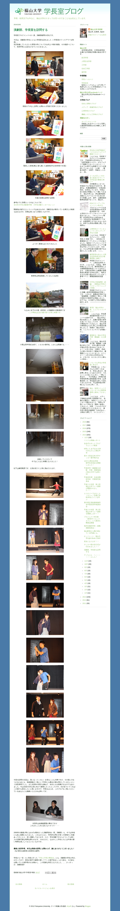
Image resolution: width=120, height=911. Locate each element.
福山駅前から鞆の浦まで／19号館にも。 (92, 532)
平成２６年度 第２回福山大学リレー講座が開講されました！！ (92, 487)
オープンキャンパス (88, 122)
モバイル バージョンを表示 (45, 888)
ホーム (44, 884)
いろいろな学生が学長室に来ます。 (98, 364)
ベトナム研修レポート (92, 440)
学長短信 (84, 83)
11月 (86, 561)
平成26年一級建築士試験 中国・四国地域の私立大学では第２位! (92, 471)
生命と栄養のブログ (88, 104)
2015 (84, 431)
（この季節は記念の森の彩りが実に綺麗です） (45, 312)
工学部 (84, 65)
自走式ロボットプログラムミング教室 (92, 444)
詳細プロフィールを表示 (97, 35)
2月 (85, 590)
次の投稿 (18, 884)
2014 (84, 435)
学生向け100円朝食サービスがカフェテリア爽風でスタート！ (98, 152)
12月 (86, 437)
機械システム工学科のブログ (91, 114)
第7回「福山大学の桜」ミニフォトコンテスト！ (98, 309)
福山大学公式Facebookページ (91, 92)
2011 (84, 603)
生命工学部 (86, 68)
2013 (84, 597)
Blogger (87, 906)
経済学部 (85, 58)
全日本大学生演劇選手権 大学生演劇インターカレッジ (34, 205)
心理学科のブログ (87, 111)
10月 (86, 564)
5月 (85, 580)
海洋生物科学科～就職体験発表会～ (92, 527)
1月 (85, 593)
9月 (85, 567)
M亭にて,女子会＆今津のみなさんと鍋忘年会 (92, 451)
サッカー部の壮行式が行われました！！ (92, 545)
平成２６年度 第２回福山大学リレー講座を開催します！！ (92, 512)
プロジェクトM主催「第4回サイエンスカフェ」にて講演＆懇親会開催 (92, 520)
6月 (85, 577)
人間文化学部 (86, 61)
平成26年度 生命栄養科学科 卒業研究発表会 (92, 479)
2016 (84, 428)
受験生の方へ (85, 118)
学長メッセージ (86, 79)
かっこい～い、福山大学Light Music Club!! (92, 537)
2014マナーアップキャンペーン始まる (97, 204)
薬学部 (84, 72)
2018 (84, 422)
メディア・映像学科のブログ (91, 107)
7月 (85, 574)
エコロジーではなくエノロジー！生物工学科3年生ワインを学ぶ (92, 496)
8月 (85, 570)
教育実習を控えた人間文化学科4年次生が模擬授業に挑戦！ (98, 256)
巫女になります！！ (91, 541)
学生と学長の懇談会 (46, 858)
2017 (84, 425)
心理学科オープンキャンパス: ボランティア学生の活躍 (98, 231)
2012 (84, 600)
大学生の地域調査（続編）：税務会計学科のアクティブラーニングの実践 (98, 285)
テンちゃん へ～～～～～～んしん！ (92, 556)
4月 (85, 583)
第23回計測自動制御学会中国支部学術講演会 (92, 504)
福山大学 (83, 48)
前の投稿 (71, 884)
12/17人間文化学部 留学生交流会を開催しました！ (92, 463)
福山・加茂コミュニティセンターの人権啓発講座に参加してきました (98, 391)
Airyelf (69, 906)
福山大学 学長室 (97, 29)
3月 (85, 586)
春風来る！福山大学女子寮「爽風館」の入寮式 (98, 337)
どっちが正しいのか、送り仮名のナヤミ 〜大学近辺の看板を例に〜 (98, 179)
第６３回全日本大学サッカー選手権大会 (92, 457)
